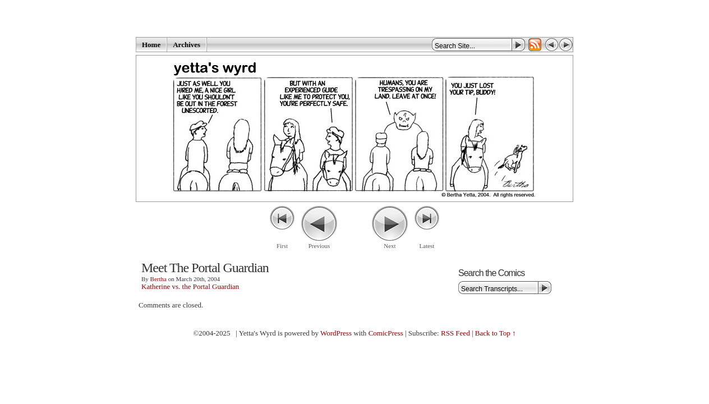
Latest (427, 245)
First (282, 245)
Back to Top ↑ (495, 333)
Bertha (158, 279)
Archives (186, 44)
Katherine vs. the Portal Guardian (190, 286)
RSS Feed (455, 333)
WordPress (336, 333)
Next (389, 245)
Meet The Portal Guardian (205, 267)
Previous (319, 245)
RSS (535, 45)
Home (151, 44)
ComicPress (386, 333)
